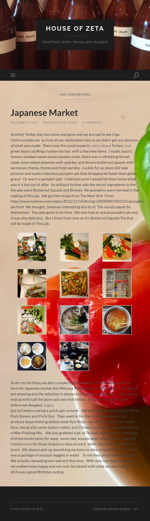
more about (101, 145)
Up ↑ (136, 509)
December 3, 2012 (24, 122)
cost (127, 145)
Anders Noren (119, 509)
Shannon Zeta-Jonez (60, 122)
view (84, 382)
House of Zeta (75, 28)
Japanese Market (44, 112)
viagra (48, 405)
